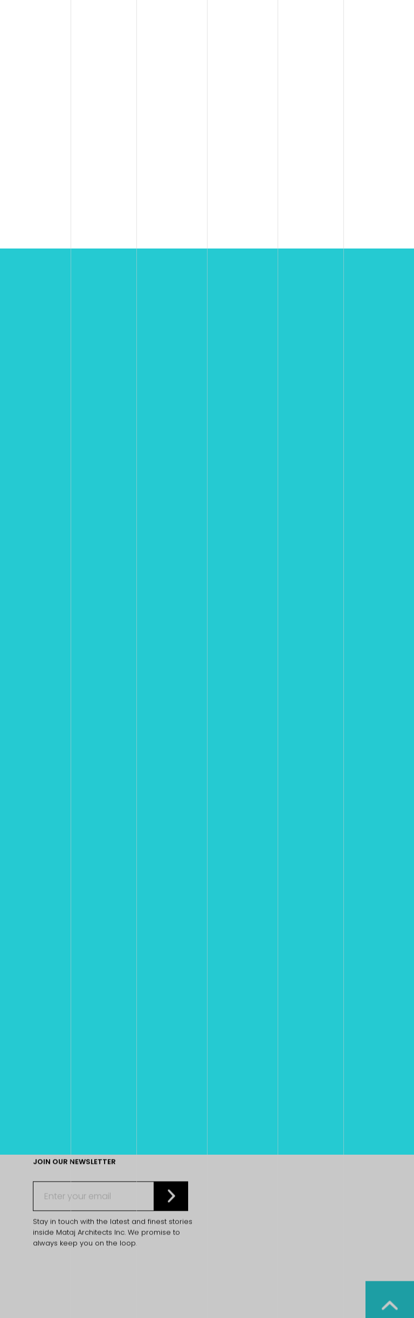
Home (83, 529)
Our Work (226, 873)
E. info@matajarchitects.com (87, 814)
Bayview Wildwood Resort (289, 529)
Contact (223, 893)
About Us (224, 883)
